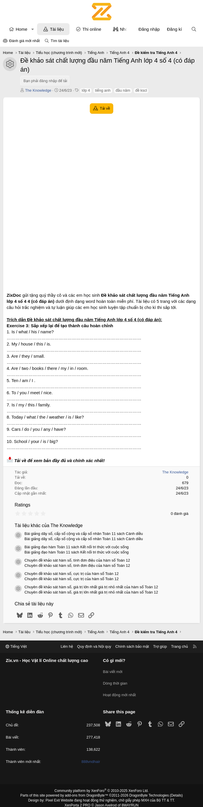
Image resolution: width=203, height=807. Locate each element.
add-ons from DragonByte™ (86, 790)
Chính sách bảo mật (132, 646)
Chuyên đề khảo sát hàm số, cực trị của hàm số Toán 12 (72, 573)
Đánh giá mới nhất (24, 41)
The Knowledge (38, 90)
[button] (32, 29)
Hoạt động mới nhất (119, 691)
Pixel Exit (52, 795)
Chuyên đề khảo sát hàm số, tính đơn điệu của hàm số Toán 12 (77, 560)
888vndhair (90, 756)
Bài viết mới (112, 670)
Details (176, 790)
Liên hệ (67, 646)
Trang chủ (179, 646)
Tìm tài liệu (60, 41)
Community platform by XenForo (101, 786)
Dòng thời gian (115, 680)
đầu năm (123, 90)
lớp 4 (86, 90)
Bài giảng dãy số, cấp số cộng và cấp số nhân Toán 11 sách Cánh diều (84, 533)
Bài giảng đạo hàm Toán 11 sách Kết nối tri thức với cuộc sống (77, 547)
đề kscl (141, 90)
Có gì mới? (114, 660)
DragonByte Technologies (149, 790)
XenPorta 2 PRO (77, 800)
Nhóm (125, 29)
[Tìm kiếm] (194, 29)
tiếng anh (102, 90)
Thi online (92, 29)
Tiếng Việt (16, 646)
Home (21, 29)
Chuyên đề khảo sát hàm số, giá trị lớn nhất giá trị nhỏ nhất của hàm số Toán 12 (91, 587)
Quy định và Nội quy (94, 646)
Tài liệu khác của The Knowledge (49, 525)
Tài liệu (57, 29)
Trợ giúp (160, 646)
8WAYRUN (130, 800)
